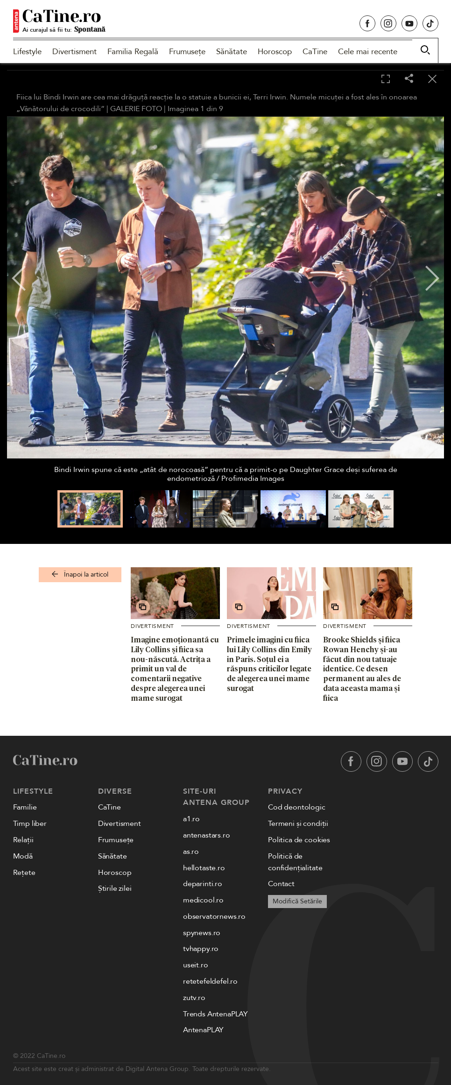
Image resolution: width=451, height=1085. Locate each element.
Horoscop (275, 51)
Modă (23, 856)
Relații (23, 840)
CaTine (315, 51)
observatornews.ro (214, 916)
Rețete (24, 872)
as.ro (191, 851)
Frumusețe (187, 51)
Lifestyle (27, 51)
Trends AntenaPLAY (215, 1014)
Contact (281, 884)
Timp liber (30, 823)
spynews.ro (201, 933)
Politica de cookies (299, 840)
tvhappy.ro (200, 949)
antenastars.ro (206, 835)
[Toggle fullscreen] (385, 79)
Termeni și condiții (298, 823)
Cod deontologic (296, 807)
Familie (25, 807)
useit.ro (195, 965)
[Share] (409, 79)
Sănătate (231, 51)
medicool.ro (203, 900)
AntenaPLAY (203, 1030)
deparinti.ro (202, 884)
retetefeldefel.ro (210, 981)
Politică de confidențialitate (295, 862)
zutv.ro (194, 998)
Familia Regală (132, 51)
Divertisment (74, 51)
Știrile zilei (115, 888)
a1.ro (191, 819)
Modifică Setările (297, 901)
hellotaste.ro (204, 868)
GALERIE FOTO (136, 109)
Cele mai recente (367, 51)
